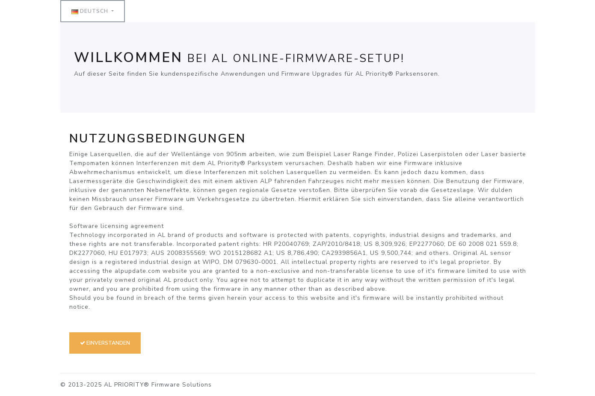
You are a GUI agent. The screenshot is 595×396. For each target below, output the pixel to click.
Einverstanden (105, 343)
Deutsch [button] (90, 11)
